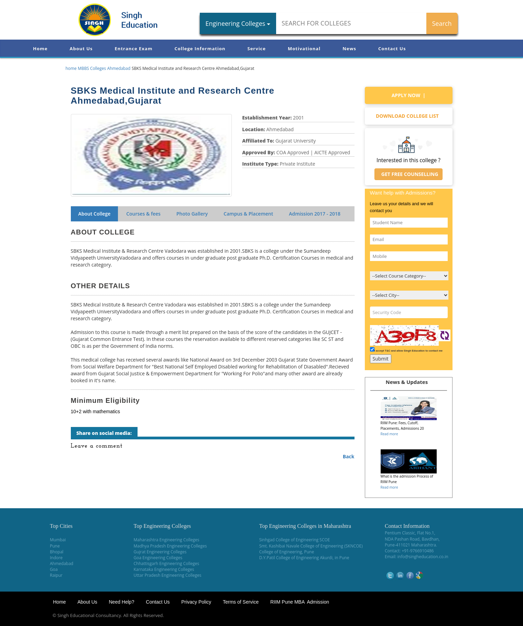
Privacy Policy (196, 602)
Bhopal (56, 552)
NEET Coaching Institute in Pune (438, 615)
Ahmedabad (61, 563)
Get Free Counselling (408, 174)
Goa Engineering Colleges (158, 558)
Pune (55, 546)
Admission (314, 213)
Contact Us (392, 48)
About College (94, 213)
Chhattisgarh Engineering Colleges (166, 563)
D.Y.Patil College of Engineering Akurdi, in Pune (304, 558)
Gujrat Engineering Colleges (160, 552)
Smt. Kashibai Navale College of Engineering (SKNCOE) (311, 546)
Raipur (56, 575)
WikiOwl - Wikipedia (496, 615)
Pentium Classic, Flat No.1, (410, 533)
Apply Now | (409, 95)
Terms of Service (241, 602)
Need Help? (122, 602)
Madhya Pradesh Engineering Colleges (170, 546)
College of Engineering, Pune (286, 552)
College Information (200, 48)
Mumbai (58, 540)
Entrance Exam (134, 48)
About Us (80, 48)
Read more (389, 433)
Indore (56, 558)
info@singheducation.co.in (422, 557)
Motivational (304, 48)
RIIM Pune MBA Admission (299, 602)
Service (257, 48)
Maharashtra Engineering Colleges (166, 540)
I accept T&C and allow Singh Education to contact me (408, 350)
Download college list (408, 116)
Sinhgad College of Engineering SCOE (294, 540)
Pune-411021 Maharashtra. (411, 545)
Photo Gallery (192, 213)
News (349, 48)
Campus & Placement (248, 213)
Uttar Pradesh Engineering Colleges (167, 575)
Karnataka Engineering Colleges (164, 569)
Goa (54, 569)
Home (40, 48)
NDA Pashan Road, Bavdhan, (412, 539)
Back (349, 456)
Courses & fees (143, 213)
